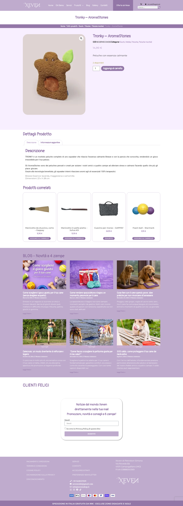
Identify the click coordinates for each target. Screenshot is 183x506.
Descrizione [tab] (31, 142)
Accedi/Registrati (154, 4)
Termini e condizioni (37, 466)
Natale (128, 42)
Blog (88, 5)
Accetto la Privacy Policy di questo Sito (83, 428)
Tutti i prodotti (71, 26)
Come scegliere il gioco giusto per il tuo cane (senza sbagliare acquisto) (43, 294)
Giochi (81, 26)
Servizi (69, 5)
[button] (81, 38)
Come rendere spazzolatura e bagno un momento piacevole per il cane (88, 294)
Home (50, 5)
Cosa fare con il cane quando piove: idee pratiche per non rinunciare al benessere (135, 294)
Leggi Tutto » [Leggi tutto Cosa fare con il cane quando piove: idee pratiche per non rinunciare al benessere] (121, 311)
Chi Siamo (60, 5)
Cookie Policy (34, 470)
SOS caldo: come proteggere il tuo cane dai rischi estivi (136, 353)
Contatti (104, 5)
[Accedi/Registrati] (145, 4)
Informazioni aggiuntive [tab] (50, 142)
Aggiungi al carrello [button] (39, 238)
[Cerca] (159, 7)
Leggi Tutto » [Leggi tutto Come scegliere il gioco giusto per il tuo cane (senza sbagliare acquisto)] (27, 313)
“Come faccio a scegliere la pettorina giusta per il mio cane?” (91, 353)
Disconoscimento (35, 479)
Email (67, 420)
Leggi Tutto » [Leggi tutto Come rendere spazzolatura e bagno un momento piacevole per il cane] (74, 313)
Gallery (95, 5)
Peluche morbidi (98, 26)
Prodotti (79, 5)
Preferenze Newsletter (84, 475)
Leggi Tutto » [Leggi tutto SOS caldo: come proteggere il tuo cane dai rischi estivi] (121, 372)
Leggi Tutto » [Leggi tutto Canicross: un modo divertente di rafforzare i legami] (27, 370)
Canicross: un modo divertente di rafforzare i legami (43, 353)
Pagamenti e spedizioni (38, 461)
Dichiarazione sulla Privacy (41, 475)
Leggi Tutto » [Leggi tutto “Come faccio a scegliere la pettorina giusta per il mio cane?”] (74, 372)
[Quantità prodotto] (96, 68)
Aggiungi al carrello (112, 68)
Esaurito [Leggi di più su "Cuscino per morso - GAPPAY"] (109, 238)
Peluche (87, 26)
